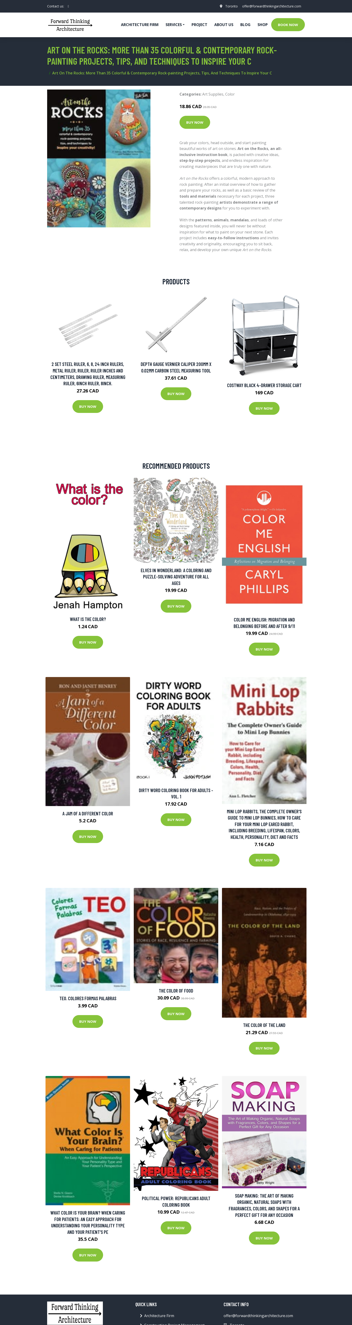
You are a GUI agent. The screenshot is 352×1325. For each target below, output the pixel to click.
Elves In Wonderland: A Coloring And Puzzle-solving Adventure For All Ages (176, 576)
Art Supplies (212, 94)
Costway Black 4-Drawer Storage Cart (264, 385)
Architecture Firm (159, 1315)
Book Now (288, 24)
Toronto (231, 6)
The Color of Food (176, 990)
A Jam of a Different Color (87, 813)
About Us (223, 24)
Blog (245, 24)
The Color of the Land (264, 1025)
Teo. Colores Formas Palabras (87, 998)
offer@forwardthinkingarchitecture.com (271, 6)
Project (199, 24)
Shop (262, 24)
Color (230, 94)
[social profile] (68, 6)
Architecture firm (140, 24)
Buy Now (194, 122)
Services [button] (174, 24)
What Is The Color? (88, 619)
